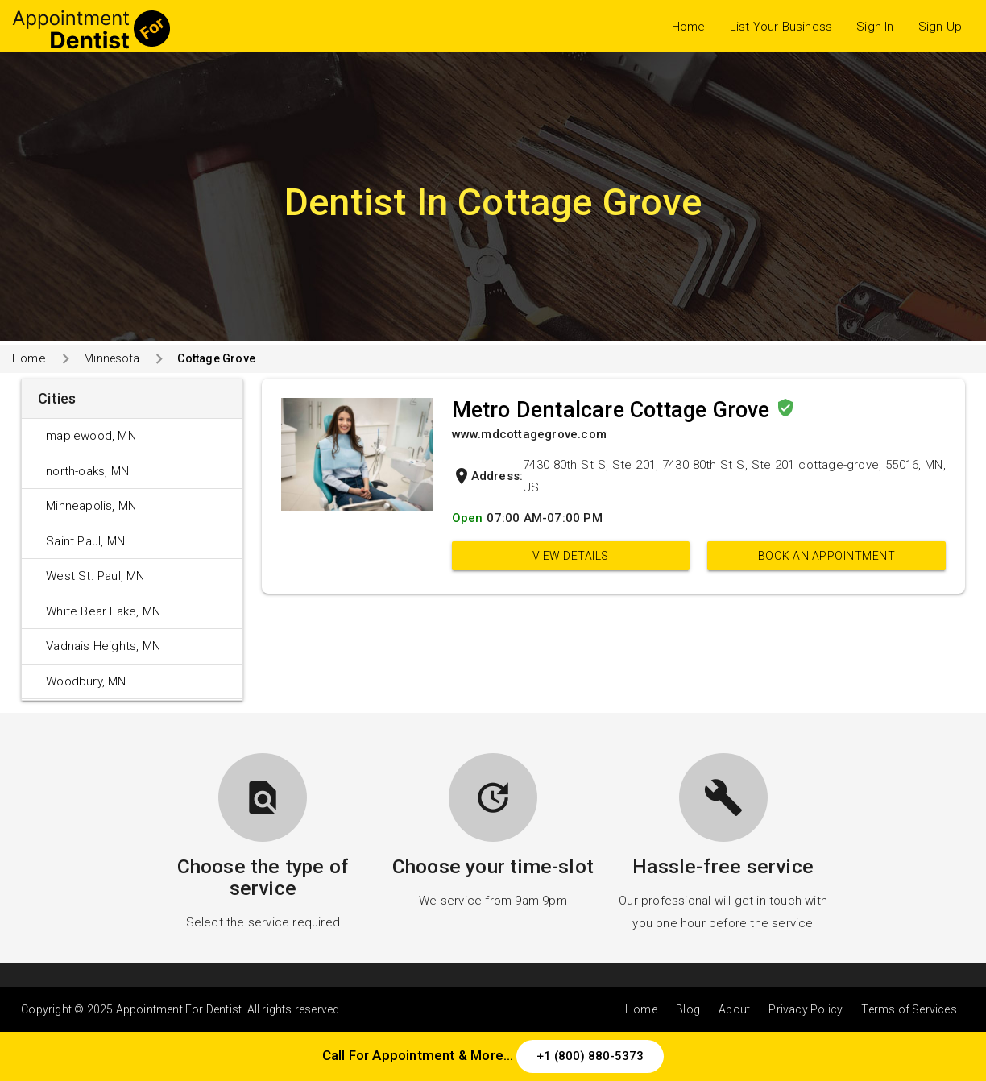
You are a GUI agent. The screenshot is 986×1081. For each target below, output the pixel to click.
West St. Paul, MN (95, 576)
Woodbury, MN (86, 681)
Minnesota (111, 358)
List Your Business (781, 26)
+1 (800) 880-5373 (590, 1056)
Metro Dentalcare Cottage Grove (614, 410)
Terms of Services (908, 1009)
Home (689, 26)
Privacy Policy (805, 1009)
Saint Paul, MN (85, 541)
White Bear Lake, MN (103, 611)
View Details (570, 555)
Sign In (874, 26)
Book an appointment (827, 555)
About (734, 1009)
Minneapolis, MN (91, 506)
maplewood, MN (91, 436)
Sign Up (940, 26)
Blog (688, 1009)
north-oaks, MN (87, 471)
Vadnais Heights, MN (103, 646)
